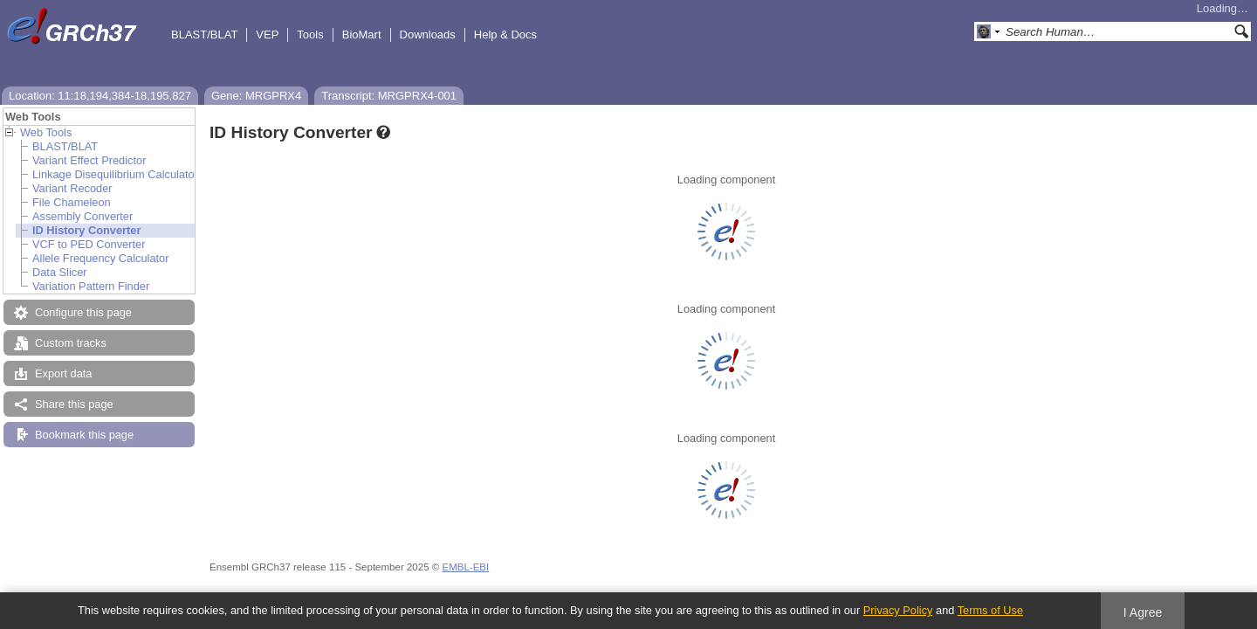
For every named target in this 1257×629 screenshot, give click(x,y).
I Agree (1143, 612)
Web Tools (46, 132)
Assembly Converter (82, 216)
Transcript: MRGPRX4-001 (389, 95)
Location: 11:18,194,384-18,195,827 (100, 95)
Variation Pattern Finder (90, 286)
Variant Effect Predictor (89, 160)
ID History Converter (86, 230)
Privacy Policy (898, 610)
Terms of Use (990, 610)
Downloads (428, 34)
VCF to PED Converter (88, 244)
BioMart (361, 34)
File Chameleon (71, 202)
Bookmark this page (84, 434)
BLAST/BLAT (204, 34)
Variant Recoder (72, 188)
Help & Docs (505, 34)
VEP (267, 34)
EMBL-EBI (465, 567)
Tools (310, 34)
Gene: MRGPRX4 (256, 95)
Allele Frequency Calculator (100, 258)
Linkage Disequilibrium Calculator (115, 174)
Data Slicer (59, 272)
